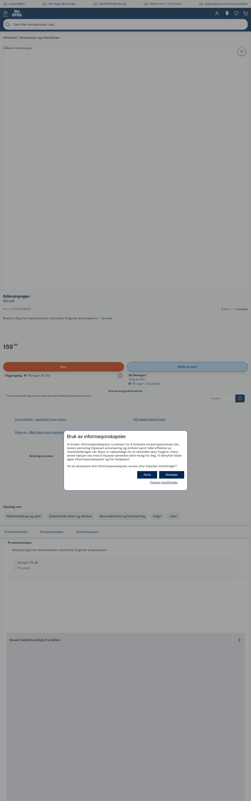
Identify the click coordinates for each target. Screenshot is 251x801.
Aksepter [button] (171, 474)
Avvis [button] (147, 474)
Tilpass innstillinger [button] (164, 482)
